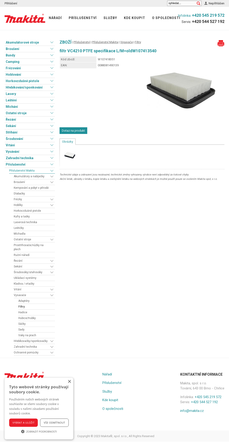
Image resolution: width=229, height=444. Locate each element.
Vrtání (10, 145)
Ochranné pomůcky (26, 352)
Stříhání (11, 132)
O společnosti (166, 18)
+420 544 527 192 (208, 21)
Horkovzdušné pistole (22, 81)
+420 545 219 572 (208, 15)
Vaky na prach (27, 335)
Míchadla (19, 233)
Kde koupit (134, 18)
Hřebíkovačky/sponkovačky (31, 341)
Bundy (10, 55)
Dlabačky (19, 193)
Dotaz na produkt (73, 130)
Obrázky (67, 141)
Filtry (21, 306)
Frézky (18, 199)
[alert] (39, 408)
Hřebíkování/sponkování (24, 87)
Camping (12, 62)
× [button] (69, 381)
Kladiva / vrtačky (24, 283)
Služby (110, 18)
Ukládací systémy (25, 278)
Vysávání (12, 151)
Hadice (22, 312)
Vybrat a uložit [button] (24, 422)
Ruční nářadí (22, 255)
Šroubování (14, 139)
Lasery (11, 94)
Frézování (13, 68)
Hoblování (13, 74)
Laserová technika (25, 222)
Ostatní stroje (16, 113)
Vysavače (20, 295)
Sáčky (22, 323)
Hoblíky (18, 205)
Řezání (11, 119)
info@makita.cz (192, 411)
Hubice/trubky (27, 318)
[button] (39, 431)
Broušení (12, 49)
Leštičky (19, 228)
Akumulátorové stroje (22, 42)
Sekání (11, 126)
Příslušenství (83, 18)
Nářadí (55, 18)
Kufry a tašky (22, 216)
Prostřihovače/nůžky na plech (29, 247)
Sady (21, 329)
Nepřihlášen (216, 3)
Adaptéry (24, 300)
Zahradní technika (19, 158)
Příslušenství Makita (22, 170)
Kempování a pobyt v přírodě (31, 187)
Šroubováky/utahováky (28, 272)
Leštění (11, 100)
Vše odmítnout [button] (54, 422)
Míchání (12, 106)
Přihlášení (11, 3)
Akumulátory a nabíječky (29, 176)
